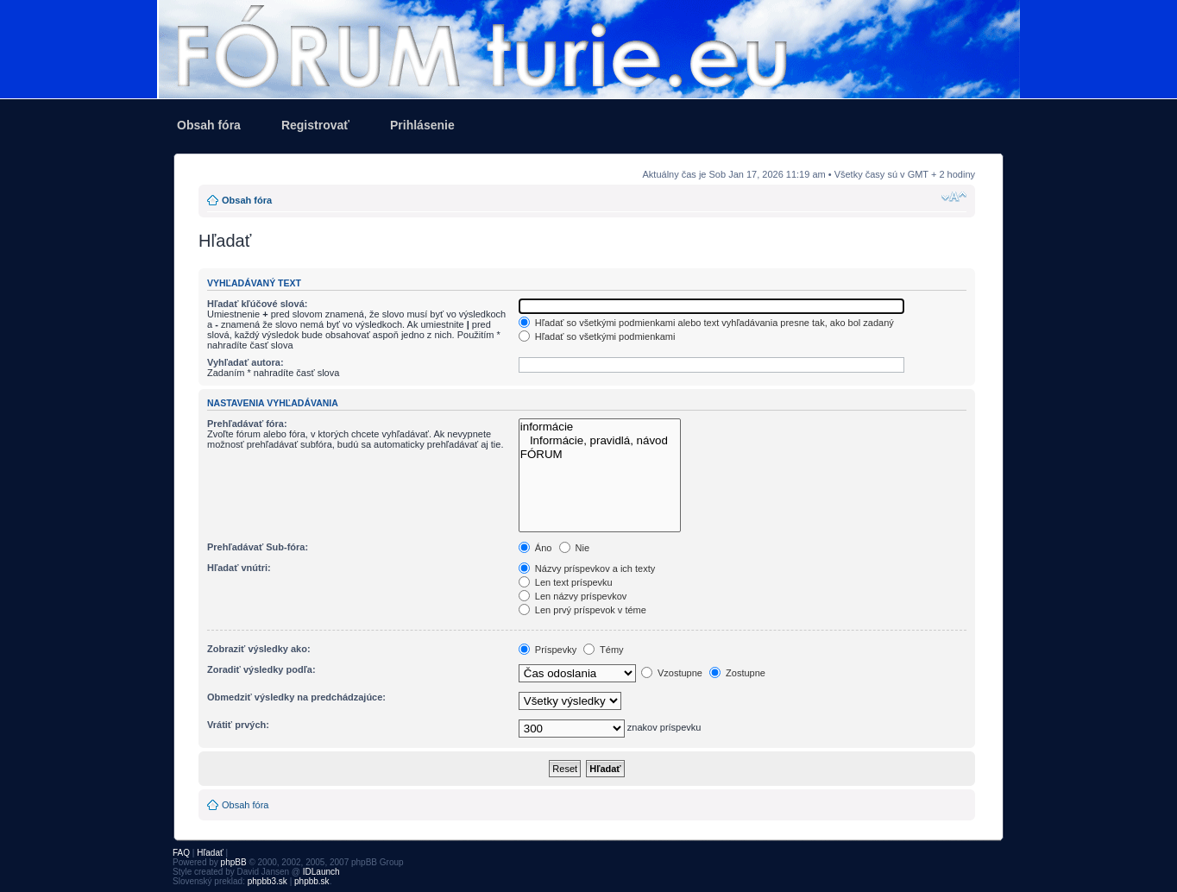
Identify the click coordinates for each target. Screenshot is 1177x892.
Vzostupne (671, 673)
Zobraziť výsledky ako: (259, 649)
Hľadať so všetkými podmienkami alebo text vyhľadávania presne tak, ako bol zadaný (706, 322)
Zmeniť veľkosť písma (953, 196)
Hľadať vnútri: (239, 567)
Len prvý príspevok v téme (582, 610)
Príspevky (547, 649)
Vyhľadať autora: (245, 362)
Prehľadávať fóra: (247, 423)
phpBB (234, 862)
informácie (599, 427)
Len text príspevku (566, 582)
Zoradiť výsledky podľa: (261, 669)
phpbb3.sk (267, 881)
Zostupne (737, 673)
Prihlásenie (422, 125)
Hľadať (210, 852)
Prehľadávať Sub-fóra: (257, 547)
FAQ (181, 852)
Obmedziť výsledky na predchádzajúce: (296, 697)
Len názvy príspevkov (572, 596)
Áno (535, 548)
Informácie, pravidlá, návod (599, 441)
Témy (603, 649)
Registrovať (315, 125)
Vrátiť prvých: (238, 724)
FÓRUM (599, 455)
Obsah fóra (209, 125)
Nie (574, 548)
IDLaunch (321, 871)
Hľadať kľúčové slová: (257, 303)
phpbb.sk (312, 881)
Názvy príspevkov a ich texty (587, 568)
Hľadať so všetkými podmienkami (597, 336)
